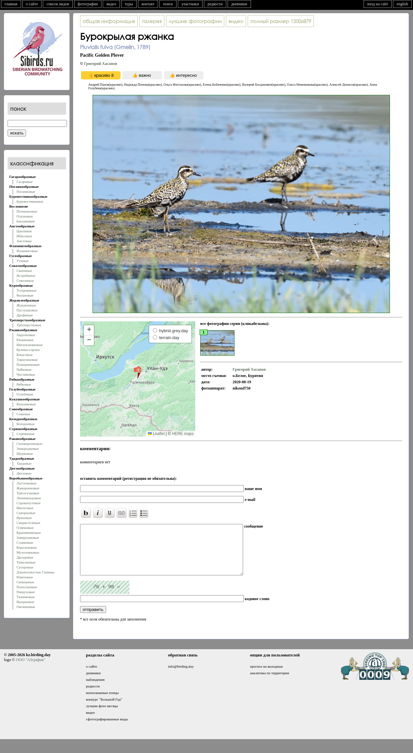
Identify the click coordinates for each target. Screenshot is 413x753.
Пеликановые (26, 211)
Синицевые (25, 582)
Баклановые (25, 221)
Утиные (22, 261)
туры (129, 4)
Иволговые (24, 508)
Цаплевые (24, 231)
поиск (168, 4)
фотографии (88, 4)
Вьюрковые (25, 602)
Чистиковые (25, 374)
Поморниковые (28, 364)
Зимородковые (27, 448)
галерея (152, 21)
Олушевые (24, 216)
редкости (215, 4)
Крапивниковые (28, 533)
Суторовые (24, 567)
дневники (239, 4)
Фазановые (25, 295)
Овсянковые (25, 607)
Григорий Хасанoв (100, 63)
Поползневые (26, 587)
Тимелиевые (26, 562)
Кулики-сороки (28, 350)
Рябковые (23, 384)
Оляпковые (25, 528)
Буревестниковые (29, 201)
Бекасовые (24, 355)
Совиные (23, 414)
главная (11, 4)
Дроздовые (24, 557)
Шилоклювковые (29, 345)
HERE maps (183, 433)
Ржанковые (25, 340)
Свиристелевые (28, 523)
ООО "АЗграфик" (30, 669)
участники (190, 4)
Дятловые (24, 473)
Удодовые (24, 463)
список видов (57, 4)
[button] (137, 372)
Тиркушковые (27, 360)
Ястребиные (25, 275)
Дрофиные (24, 315)
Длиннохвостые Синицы (35, 572)
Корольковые (26, 547)
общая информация (109, 21)
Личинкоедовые (28, 498)
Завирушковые (27, 537)
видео (111, 4)
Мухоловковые (27, 552)
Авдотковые (25, 335)
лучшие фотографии (195, 21)
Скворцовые (26, 513)
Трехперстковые (28, 325)
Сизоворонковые (29, 444)
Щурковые (24, 453)
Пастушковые (27, 310)
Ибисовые (24, 236)
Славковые (24, 542)
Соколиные (25, 280)
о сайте (32, 4)
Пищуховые (25, 592)
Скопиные (24, 271)
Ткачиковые (25, 597)
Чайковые (24, 369)
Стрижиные (25, 434)
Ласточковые (26, 483)
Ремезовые (24, 577)
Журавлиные (26, 305)
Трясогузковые (27, 493)
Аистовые (24, 241)
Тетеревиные (26, 290)
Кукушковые (26, 404)
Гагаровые (24, 182)
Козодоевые (25, 424)
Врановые (24, 518)
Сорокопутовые (28, 503)
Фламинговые (27, 251)
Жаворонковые (28, 488)
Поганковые (25, 191)
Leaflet (156, 433)
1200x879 (280, 21)
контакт (148, 4)
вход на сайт (377, 4)
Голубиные (24, 394)
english (402, 4)
